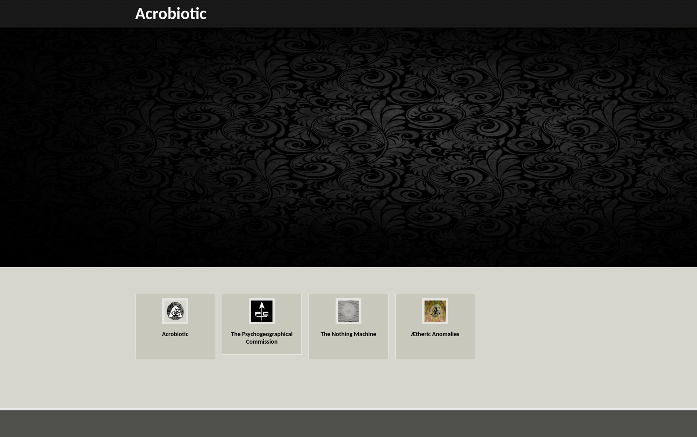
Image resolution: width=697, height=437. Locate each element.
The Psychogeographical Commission (262, 337)
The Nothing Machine (348, 334)
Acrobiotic (171, 13)
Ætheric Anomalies (435, 334)
